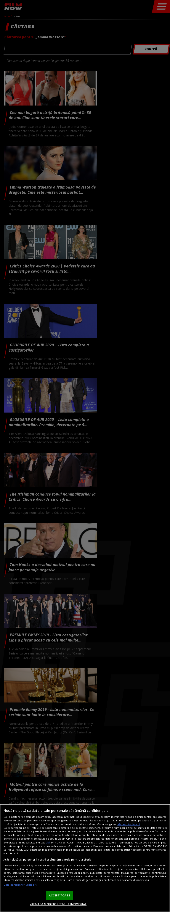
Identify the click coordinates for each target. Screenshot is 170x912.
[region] (85, 858)
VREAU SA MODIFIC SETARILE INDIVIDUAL (58, 904)
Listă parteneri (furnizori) (20, 884)
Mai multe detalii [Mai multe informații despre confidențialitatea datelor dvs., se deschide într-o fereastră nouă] (128, 824)
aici (48, 842)
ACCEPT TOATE (59, 895)
